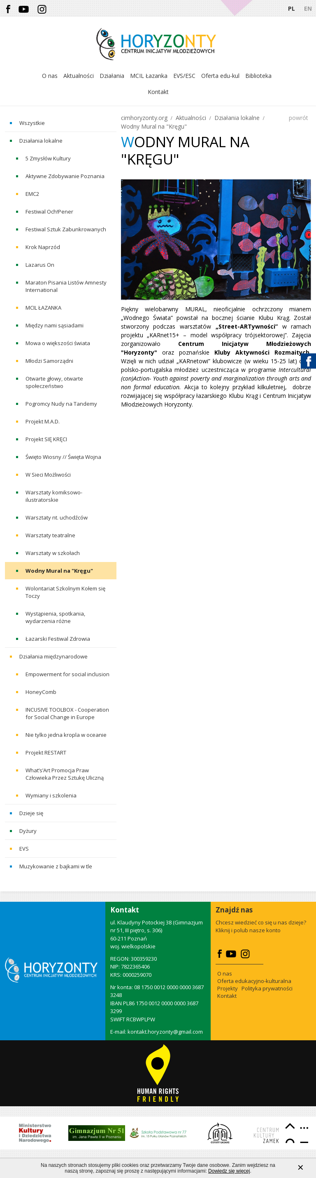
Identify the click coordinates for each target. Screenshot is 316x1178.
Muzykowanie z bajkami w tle (55, 866)
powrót (298, 118)
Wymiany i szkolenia (51, 795)
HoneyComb (41, 692)
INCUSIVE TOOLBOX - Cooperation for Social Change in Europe (67, 713)
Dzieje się (31, 813)
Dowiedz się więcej (229, 1175)
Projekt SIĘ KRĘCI (46, 439)
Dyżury (28, 831)
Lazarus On (40, 264)
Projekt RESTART (46, 752)
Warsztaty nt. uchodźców (57, 517)
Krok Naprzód (43, 247)
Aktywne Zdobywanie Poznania (65, 176)
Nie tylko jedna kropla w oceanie (66, 734)
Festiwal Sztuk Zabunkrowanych (66, 229)
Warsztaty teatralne (50, 535)
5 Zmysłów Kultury (48, 158)
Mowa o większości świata (58, 343)
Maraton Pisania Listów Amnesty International (66, 286)
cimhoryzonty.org (144, 118)
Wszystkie (32, 123)
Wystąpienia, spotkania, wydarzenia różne (55, 617)
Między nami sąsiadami (55, 325)
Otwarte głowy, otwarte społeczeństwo (54, 382)
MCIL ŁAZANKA (43, 307)
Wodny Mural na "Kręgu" (59, 570)
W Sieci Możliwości (48, 474)
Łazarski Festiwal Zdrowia (58, 638)
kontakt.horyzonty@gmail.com (165, 1031)
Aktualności (191, 118)
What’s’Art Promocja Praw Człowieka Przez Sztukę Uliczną (65, 774)
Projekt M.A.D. (43, 421)
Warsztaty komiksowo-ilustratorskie (54, 496)
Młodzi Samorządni (49, 360)
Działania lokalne (41, 140)
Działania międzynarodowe (53, 656)
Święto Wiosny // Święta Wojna (63, 457)
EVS (24, 848)
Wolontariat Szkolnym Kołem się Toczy (65, 592)
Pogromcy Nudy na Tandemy (61, 403)
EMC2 (32, 194)
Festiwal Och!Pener (49, 211)
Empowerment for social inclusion (67, 674)
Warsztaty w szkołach (53, 553)
